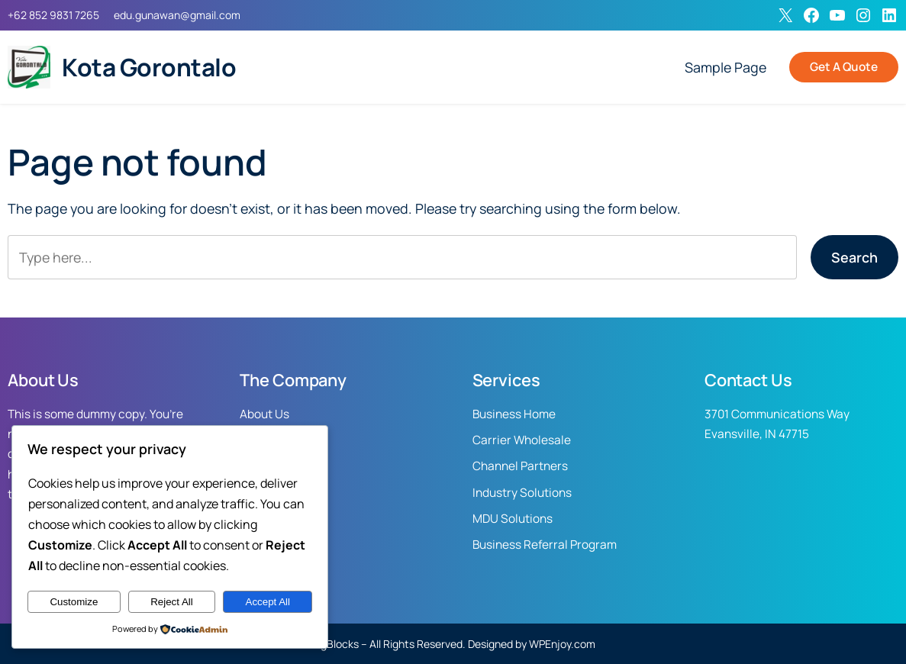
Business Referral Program (544, 545)
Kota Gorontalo (149, 67)
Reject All (171, 602)
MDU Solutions (512, 519)
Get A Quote (844, 67)
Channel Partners (520, 466)
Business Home (514, 414)
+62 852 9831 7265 (53, 15)
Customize (74, 602)
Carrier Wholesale (521, 440)
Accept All (268, 602)
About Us (264, 414)
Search (854, 257)
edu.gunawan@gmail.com (177, 15)
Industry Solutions (522, 493)
